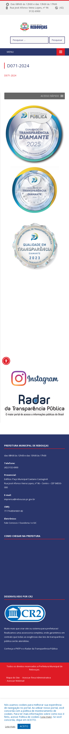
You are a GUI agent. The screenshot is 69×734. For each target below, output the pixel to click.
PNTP (18, 658)
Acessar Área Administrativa (36, 687)
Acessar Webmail (15, 690)
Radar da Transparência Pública (41, 658)
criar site (24, 638)
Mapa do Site (13, 687)
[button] (50, 106)
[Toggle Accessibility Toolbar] (6, 361)
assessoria (27, 642)
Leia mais (46, 716)
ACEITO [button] (24, 726)
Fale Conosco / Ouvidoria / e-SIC (20, 532)
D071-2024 (10, 85)
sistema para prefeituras (45, 638)
